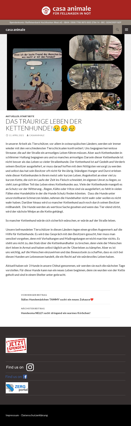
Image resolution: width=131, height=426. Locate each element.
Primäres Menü (126, 29)
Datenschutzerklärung (34, 415)
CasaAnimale (37, 135)
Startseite (27, 116)
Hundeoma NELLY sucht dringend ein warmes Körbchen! (65, 310)
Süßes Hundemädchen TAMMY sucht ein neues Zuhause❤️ (65, 297)
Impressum (12, 415)
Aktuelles (12, 116)
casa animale (15, 29)
